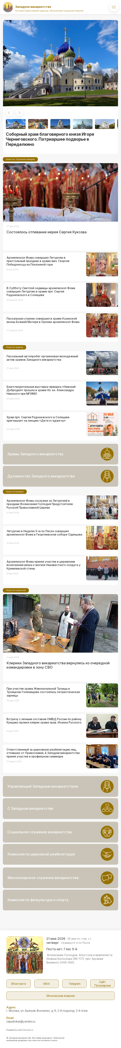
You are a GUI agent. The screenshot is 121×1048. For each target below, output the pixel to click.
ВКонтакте (18, 983)
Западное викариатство (33, 7)
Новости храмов (14, 347)
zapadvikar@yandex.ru (20, 1021)
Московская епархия (60, 996)
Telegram (74, 983)
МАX (46, 983)
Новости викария (15, 491)
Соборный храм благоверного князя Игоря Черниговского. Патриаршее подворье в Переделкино (50, 139)
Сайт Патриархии (102, 983)
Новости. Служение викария (20, 159)
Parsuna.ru (28, 1030)
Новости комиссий (16, 590)
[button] (9, 112)
